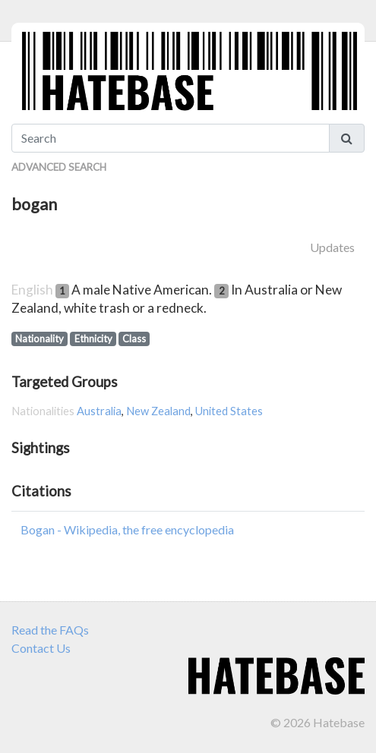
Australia (99, 411)
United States (229, 411)
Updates (332, 247)
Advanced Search (58, 167)
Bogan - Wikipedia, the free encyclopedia (127, 529)
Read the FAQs (50, 629)
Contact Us (41, 648)
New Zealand (158, 411)
